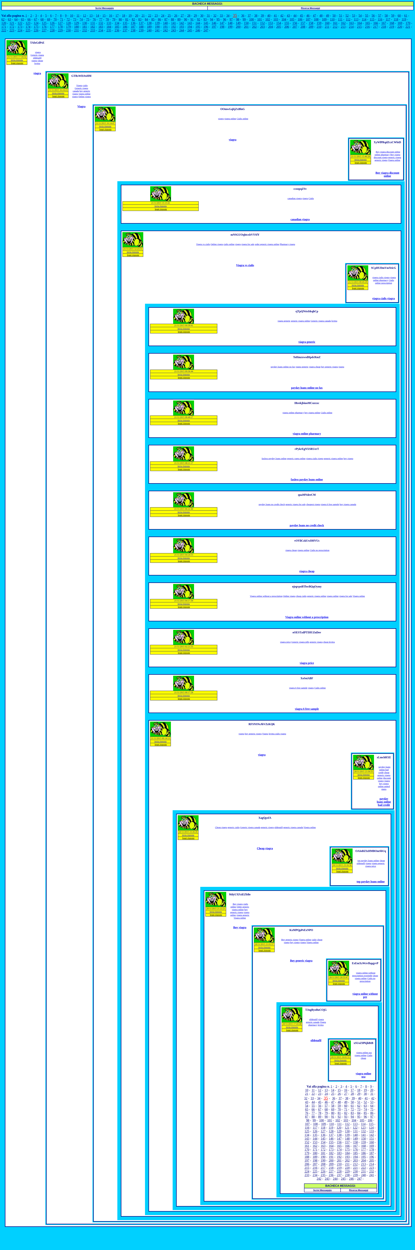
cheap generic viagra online (383, 775)
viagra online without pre (365, 995)
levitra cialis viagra (277, 733)
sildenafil (278, 827)
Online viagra (84, 96)
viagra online (84, 93)
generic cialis (234, 827)
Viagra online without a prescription (266, 596)
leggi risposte (17, 63)
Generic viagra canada (321, 321)
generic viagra (394, 157)
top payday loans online (368, 860)
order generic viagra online (267, 244)
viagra (38, 52)
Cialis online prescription (384, 281)
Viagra (79, 85)
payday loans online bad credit (384, 770)
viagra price (285, 642)
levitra (334, 321)
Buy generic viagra (290, 939)
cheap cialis (301, 596)
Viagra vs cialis (203, 244)
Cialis (311, 198)
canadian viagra (295, 198)
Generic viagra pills (300, 642)
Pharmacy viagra (287, 244)
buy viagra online (312, 412)
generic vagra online (296, 458)
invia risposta (17, 60)
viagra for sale (247, 244)
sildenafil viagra (36, 59)
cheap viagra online (366, 977)
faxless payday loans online (274, 458)
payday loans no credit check (272, 504)
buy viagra (348, 458)
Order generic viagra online (240, 908)
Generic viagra (37, 55)
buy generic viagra (329, 366)
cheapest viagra (313, 504)
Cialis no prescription (319, 550)
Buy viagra (395, 154)
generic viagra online (300, 321)
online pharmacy (382, 154)
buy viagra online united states (384, 786)
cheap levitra (38, 62)
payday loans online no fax (283, 366)
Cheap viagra (221, 827)
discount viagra (381, 157)
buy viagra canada (348, 504)
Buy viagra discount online (388, 151)
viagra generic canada (315, 1020)
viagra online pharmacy (384, 278)
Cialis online (242, 118)
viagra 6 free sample (330, 504)
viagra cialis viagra (381, 277)
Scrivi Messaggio (104, 8)
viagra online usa (364, 1052)
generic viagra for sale (295, 504)
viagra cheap (314, 366)
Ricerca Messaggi (310, 8)
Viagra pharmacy (317, 1023)
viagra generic (284, 321)
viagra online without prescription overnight (363, 974)
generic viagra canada (293, 827)
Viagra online (394, 160)
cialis (85, 85)
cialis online (229, 244)
